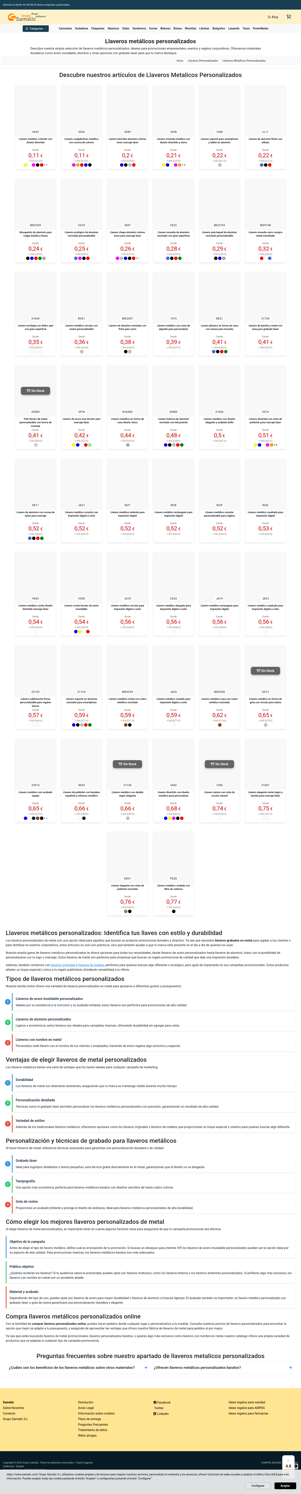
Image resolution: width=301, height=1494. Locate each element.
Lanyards (234, 28)
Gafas (125, 28)
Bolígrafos (218, 28)
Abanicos (113, 28)
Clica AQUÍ (271, 1474)
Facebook (161, 1402)
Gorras (153, 28)
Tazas (246, 28)
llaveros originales (63, 965)
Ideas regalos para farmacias (248, 1413)
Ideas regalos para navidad (247, 1402)
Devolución (85, 1402)
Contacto (9, 1413)
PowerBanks (260, 28)
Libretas (204, 28)
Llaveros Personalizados (203, 60)
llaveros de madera (91, 965)
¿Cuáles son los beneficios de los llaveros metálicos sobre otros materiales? (78, 1368)
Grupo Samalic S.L (15, 1419)
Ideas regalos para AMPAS (247, 1408)
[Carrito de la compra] (288, 17)
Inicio (180, 60)
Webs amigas (87, 1435)
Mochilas (190, 28)
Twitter (158, 1408)
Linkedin (161, 1414)
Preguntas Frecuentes (93, 1424)
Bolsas (178, 28)
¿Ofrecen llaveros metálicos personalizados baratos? (223, 1368)
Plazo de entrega (89, 1419)
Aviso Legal (86, 1408)
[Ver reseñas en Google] (288, 1467)
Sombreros (139, 28)
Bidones (165, 28)
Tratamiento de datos (92, 1430)
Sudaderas (81, 28)
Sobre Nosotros (13, 1408)
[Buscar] (222, 17)
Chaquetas (97, 28)
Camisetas (65, 28)
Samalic (8, 1402)
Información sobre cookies (96, 1413)
